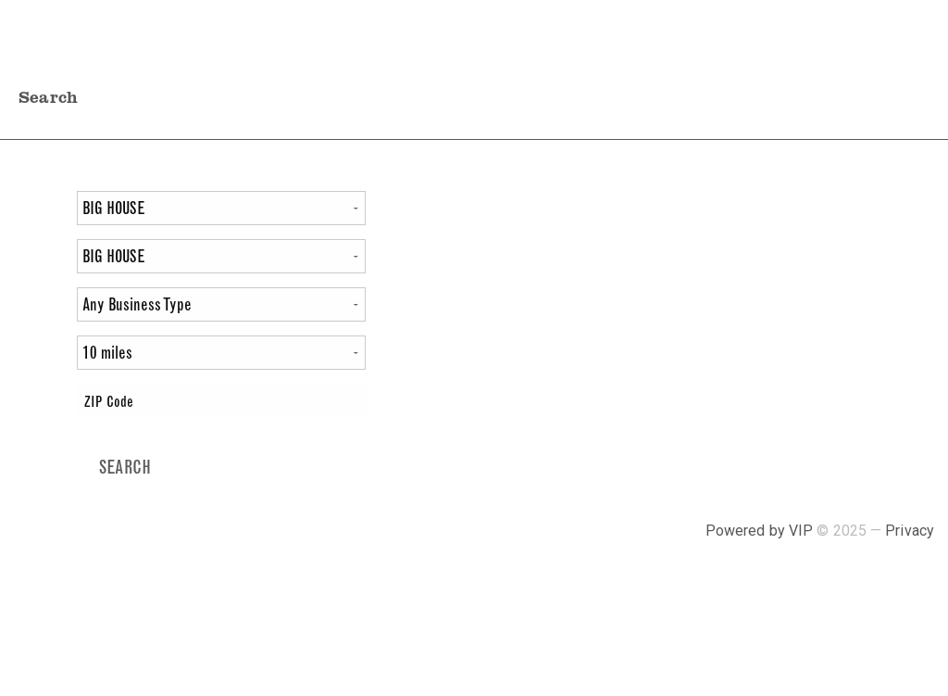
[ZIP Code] (221, 401)
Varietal (38, 210)
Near (32, 402)
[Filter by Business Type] (221, 304)
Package (38, 258)
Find (32, 177)
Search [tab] (48, 96)
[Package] (221, 256)
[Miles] (221, 352)
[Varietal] (221, 208)
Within (38, 354)
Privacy (909, 530)
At (40, 306)
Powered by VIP (761, 530)
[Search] (125, 467)
